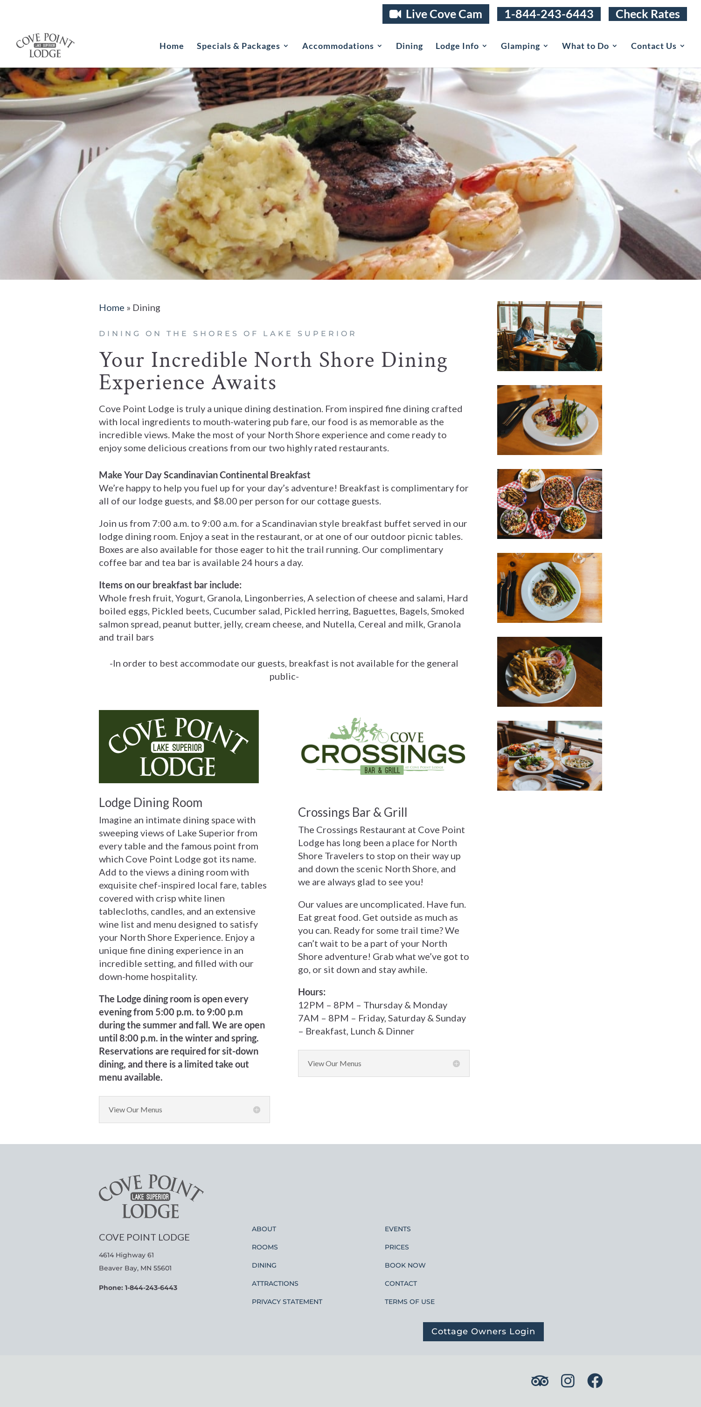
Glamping (520, 46)
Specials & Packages (238, 46)
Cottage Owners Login (483, 1331)
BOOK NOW (405, 1265)
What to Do (585, 46)
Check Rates (648, 14)
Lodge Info (457, 46)
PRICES (397, 1247)
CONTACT (401, 1283)
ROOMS (265, 1247)
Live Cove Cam (435, 14)
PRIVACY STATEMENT (287, 1301)
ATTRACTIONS (275, 1283)
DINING (264, 1265)
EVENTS (398, 1229)
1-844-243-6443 (549, 14)
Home (172, 46)
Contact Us (654, 46)
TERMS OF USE (410, 1301)
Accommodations (338, 46)
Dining (409, 46)
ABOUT (264, 1229)
